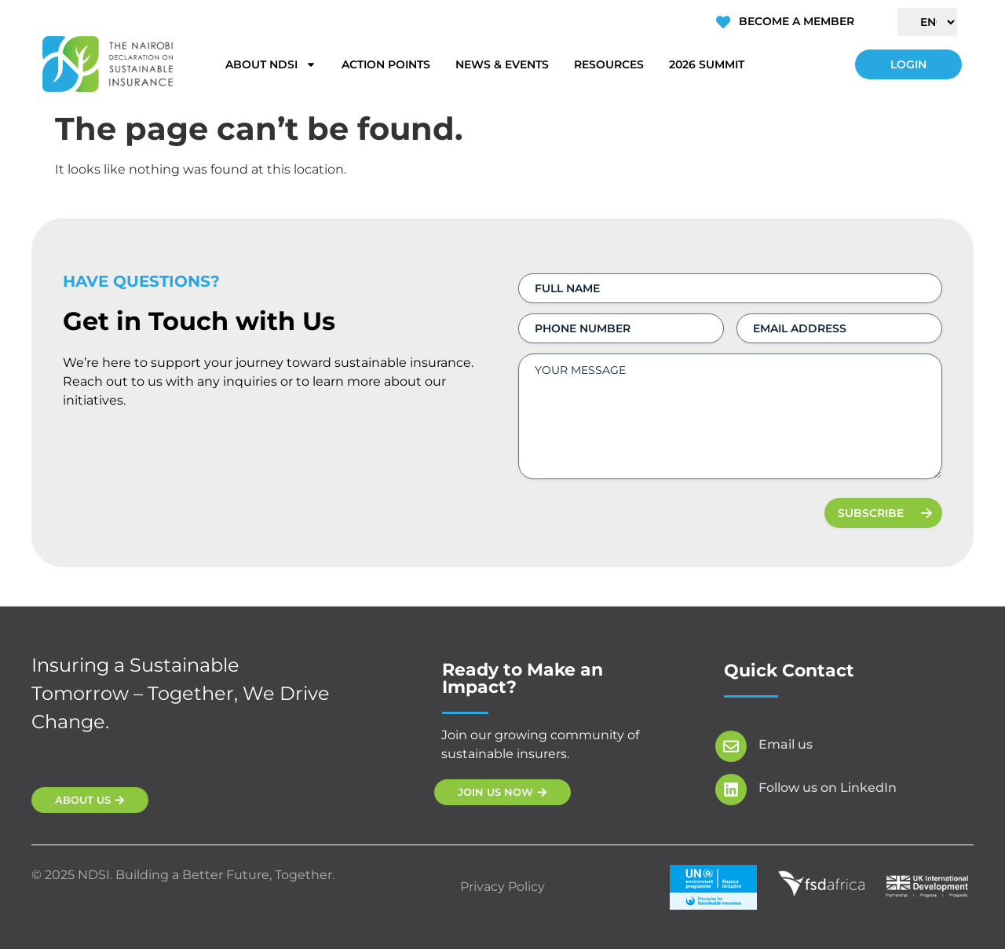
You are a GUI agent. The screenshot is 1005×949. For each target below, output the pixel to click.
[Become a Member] (723, 22)
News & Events (502, 64)
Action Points (386, 64)
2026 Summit (706, 64)
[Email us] (731, 746)
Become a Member (795, 21)
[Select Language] (927, 22)
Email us (785, 744)
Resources (609, 64)
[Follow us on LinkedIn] (731, 789)
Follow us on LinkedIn (827, 787)
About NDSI (270, 64)
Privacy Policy (502, 886)
